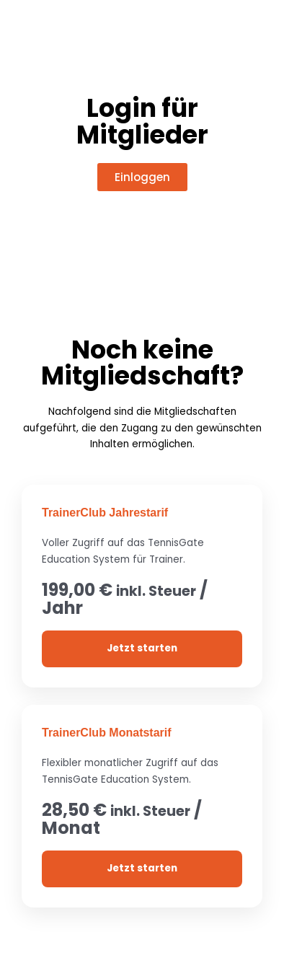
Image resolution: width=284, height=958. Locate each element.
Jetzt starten (142, 648)
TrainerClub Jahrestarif (105, 512)
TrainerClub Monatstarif (107, 732)
